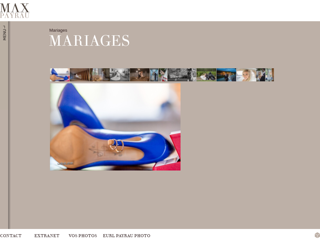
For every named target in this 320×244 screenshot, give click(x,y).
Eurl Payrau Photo (126, 235)
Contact (11, 235)
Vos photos (83, 235)
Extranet (46, 235)
